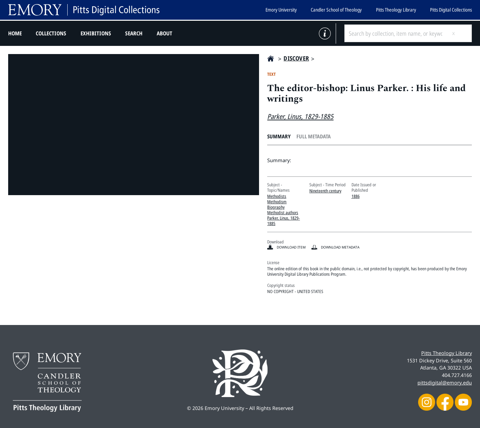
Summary (279, 136)
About (164, 33)
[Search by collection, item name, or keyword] (395, 33)
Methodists (276, 196)
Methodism (277, 202)
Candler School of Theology (336, 9)
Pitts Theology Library (396, 9)
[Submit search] (458, 33)
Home (15, 33)
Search (133, 33)
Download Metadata (340, 247)
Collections (51, 33)
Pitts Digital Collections (451, 9)
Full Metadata (313, 136)
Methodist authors (282, 212)
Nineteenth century (325, 191)
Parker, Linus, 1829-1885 (300, 116)
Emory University (281, 9)
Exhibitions (96, 33)
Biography (276, 207)
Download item (291, 247)
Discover (296, 58)
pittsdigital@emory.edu (444, 382)
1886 (356, 196)
